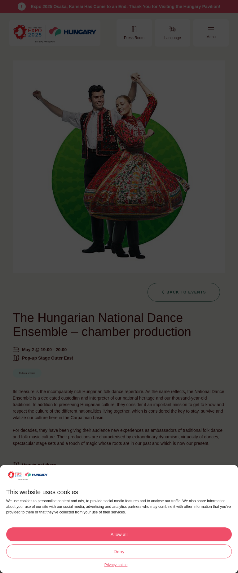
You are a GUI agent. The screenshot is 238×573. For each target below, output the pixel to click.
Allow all (118, 534)
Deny (118, 551)
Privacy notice (116, 565)
